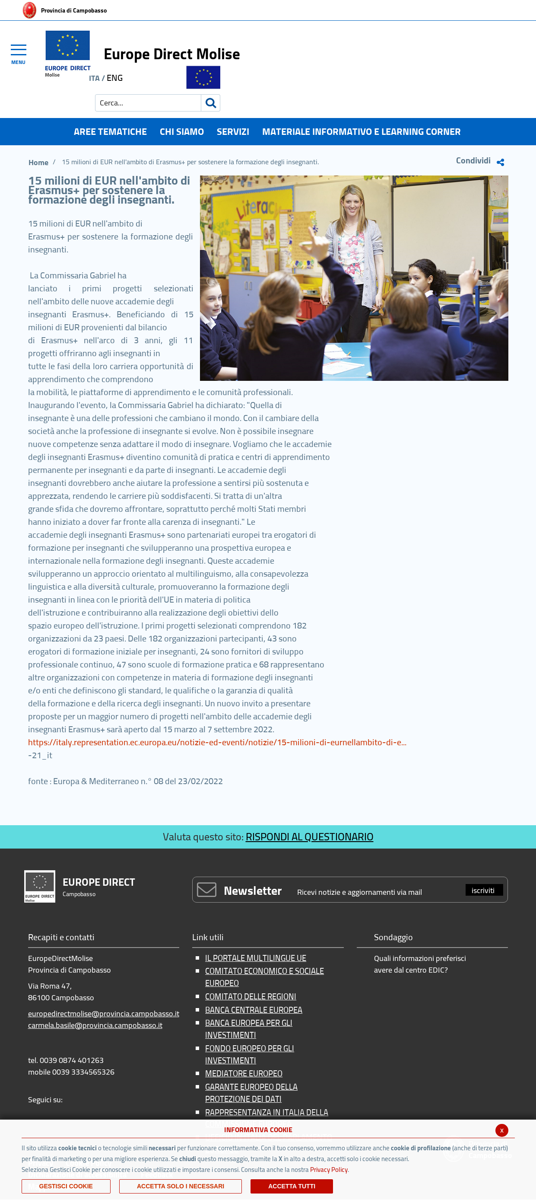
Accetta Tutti (291, 1186)
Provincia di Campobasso (74, 10)
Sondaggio (393, 938)
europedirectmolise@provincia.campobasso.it (103, 1013)
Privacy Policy (329, 1169)
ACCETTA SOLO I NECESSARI (180, 1186)
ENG (115, 78)
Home (38, 162)
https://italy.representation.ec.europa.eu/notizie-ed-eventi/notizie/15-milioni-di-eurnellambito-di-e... (217, 742)
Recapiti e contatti (61, 938)
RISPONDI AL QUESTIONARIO (310, 836)
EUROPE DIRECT (99, 882)
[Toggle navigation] (22, 53)
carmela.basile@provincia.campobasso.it (95, 1025)
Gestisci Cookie (66, 1186)
